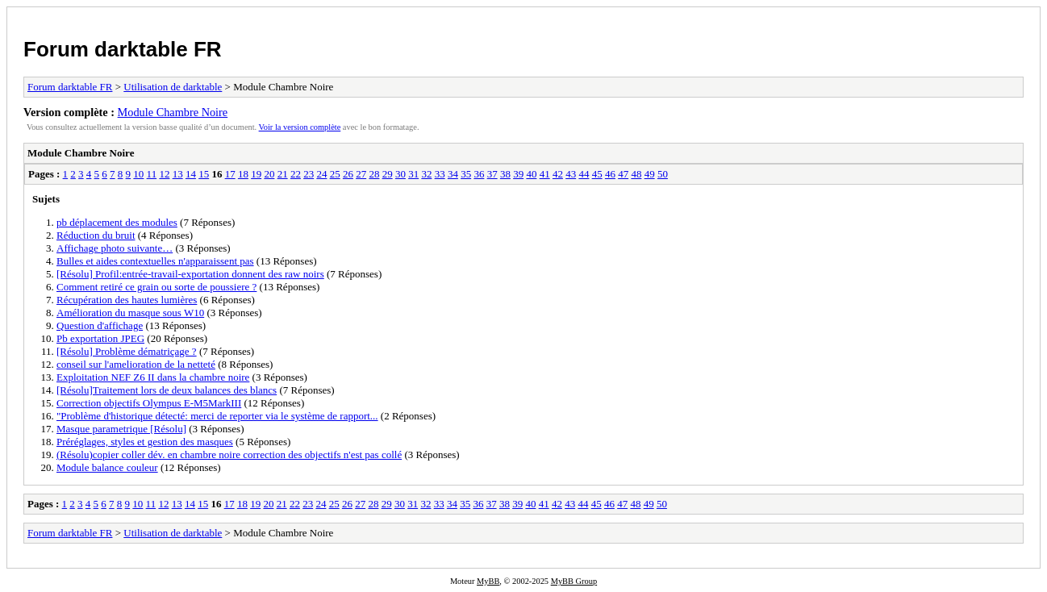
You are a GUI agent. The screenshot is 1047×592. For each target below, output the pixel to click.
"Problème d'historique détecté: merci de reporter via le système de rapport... (217, 416)
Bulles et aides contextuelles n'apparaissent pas (155, 261)
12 (164, 174)
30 (400, 174)
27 (361, 174)
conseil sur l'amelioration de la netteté (135, 364)
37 (492, 174)
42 (558, 174)
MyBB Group (574, 581)
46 (610, 174)
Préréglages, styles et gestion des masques (144, 442)
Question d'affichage (99, 325)
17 (230, 174)
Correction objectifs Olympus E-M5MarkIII (148, 403)
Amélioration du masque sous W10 (130, 312)
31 (413, 174)
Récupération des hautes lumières (126, 300)
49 (649, 174)
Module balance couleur (107, 467)
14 (191, 174)
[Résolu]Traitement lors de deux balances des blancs (166, 390)
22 (295, 174)
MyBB (488, 581)
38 (505, 174)
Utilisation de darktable (172, 87)
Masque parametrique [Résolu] (121, 429)
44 (583, 174)
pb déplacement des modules (116, 222)
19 (256, 174)
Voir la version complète (300, 127)
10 (138, 174)
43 (570, 174)
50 (662, 174)
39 (518, 174)
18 (243, 174)
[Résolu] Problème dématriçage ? (126, 351)
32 (426, 174)
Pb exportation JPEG (100, 338)
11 (152, 174)
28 (374, 174)
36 (478, 174)
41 (545, 174)
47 (623, 174)
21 (282, 174)
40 (531, 174)
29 (387, 174)
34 (453, 174)
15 (203, 174)
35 (466, 174)
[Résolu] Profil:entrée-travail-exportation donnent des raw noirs (190, 274)
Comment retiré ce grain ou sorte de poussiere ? (156, 287)
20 (269, 174)
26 (348, 174)
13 (178, 174)
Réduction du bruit (96, 235)
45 (597, 174)
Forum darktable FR (122, 49)
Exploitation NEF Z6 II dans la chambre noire (152, 377)
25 (335, 174)
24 (321, 174)
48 (636, 174)
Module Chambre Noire (173, 112)
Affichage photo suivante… (114, 248)
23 (308, 174)
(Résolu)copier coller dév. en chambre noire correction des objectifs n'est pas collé (229, 454)
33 (440, 174)
